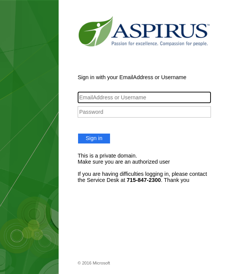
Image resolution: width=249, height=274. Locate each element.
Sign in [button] (94, 138)
